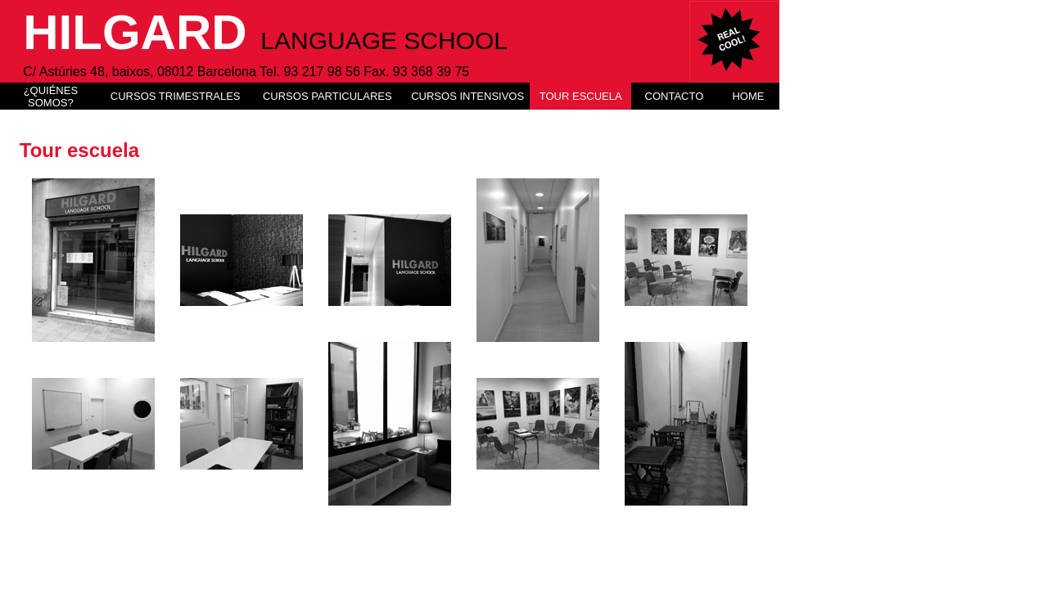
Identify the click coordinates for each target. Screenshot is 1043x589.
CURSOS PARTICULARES (327, 96)
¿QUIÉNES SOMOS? (51, 96)
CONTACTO (674, 96)
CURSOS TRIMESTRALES (176, 96)
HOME (748, 96)
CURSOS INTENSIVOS (467, 96)
